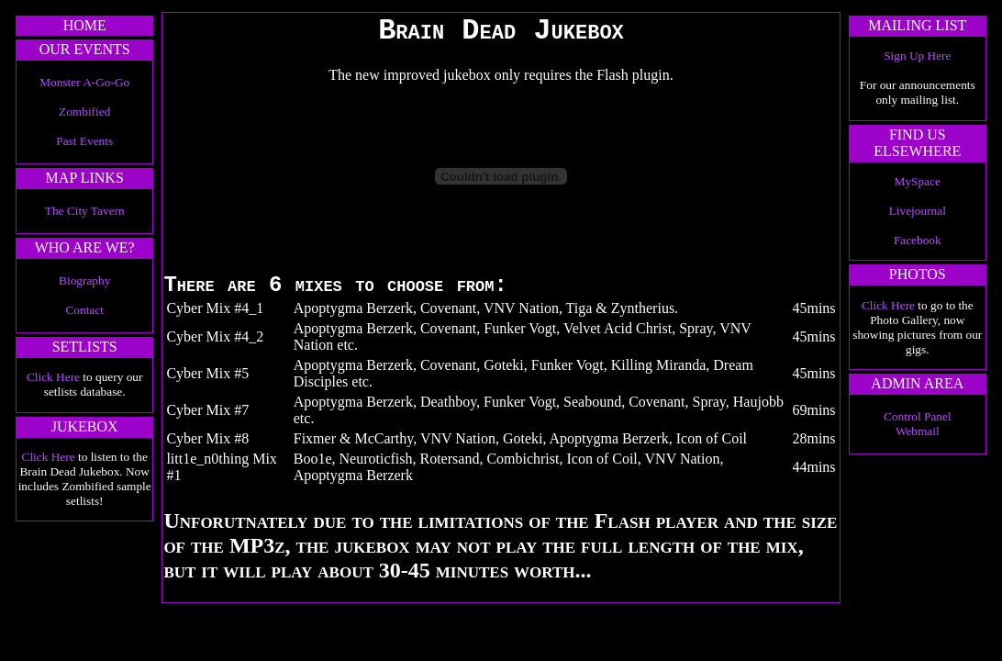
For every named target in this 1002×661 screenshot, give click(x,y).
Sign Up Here (917, 55)
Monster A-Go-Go (84, 82)
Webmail (918, 431)
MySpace (918, 181)
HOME (84, 25)
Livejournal (917, 211)
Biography (84, 280)
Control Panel (918, 416)
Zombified (84, 111)
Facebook (917, 240)
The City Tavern (85, 211)
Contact (84, 310)
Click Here (53, 377)
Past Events (84, 141)
